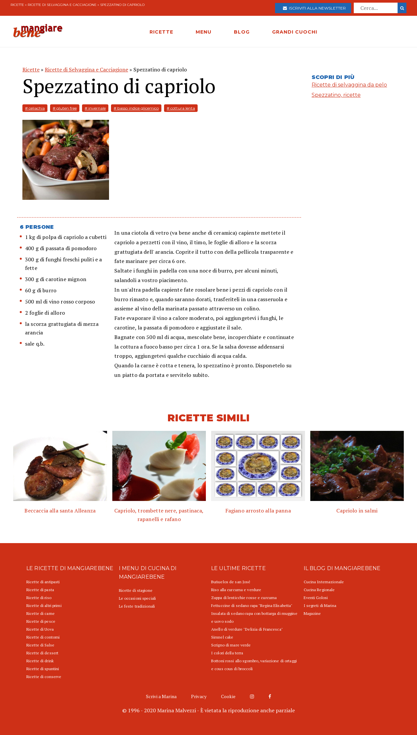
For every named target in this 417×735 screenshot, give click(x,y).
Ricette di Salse (40, 645)
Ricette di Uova (40, 629)
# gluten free (65, 108)
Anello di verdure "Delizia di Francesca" (247, 629)
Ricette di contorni (43, 637)
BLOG (242, 32)
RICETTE (161, 32)
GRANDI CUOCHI (294, 32)
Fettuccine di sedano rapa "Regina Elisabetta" (251, 605)
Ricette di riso (38, 597)
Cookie (228, 696)
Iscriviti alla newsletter (314, 8)
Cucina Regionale (319, 589)
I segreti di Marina (320, 605)
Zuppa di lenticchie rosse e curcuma (244, 597)
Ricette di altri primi (44, 605)
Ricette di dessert (42, 652)
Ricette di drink (40, 660)
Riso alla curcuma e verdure (236, 589)
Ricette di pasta (40, 589)
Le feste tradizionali (137, 606)
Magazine (312, 613)
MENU (203, 32)
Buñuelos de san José (230, 581)
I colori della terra (227, 652)
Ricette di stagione (136, 590)
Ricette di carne (40, 613)
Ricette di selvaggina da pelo (349, 85)
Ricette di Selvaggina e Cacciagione (62, 5)
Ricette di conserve (43, 676)
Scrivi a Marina (161, 696)
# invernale (95, 108)
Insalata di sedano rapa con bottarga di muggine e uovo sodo (254, 617)
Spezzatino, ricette (336, 95)
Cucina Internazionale (324, 581)
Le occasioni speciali (137, 598)
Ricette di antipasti (43, 581)
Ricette (17, 5)
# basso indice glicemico (136, 108)
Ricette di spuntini (42, 668)
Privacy (199, 696)
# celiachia (35, 108)
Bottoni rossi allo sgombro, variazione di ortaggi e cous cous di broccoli (254, 664)
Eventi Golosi (316, 597)
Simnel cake (222, 637)
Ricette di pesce (40, 621)
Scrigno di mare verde (231, 645)
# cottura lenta (181, 108)
